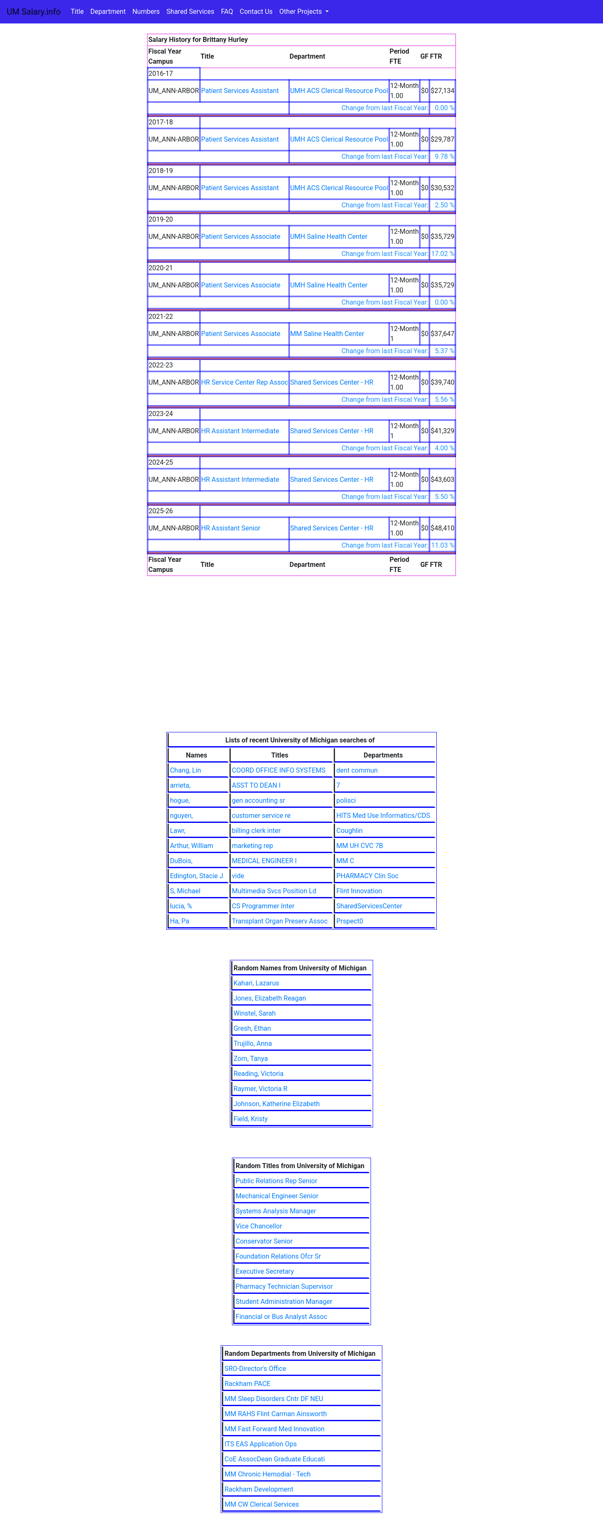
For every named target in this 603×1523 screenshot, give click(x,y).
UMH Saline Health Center (328, 236)
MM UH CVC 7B (359, 846)
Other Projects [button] (301, 12)
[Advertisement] (301, 669)
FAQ (227, 12)
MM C (345, 861)
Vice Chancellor (259, 1226)
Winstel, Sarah (255, 1013)
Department (108, 12)
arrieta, (180, 785)
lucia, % (181, 906)
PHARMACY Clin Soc (367, 876)
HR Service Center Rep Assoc (244, 382)
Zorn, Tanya (251, 1059)
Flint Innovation (359, 891)
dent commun (357, 770)
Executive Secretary (265, 1271)
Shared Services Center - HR (332, 382)
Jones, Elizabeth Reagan (270, 998)
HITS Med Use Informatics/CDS (383, 816)
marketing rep (252, 846)
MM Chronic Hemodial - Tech (267, 1474)
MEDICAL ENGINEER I (264, 861)
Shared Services (190, 12)
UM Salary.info (34, 12)
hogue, (180, 800)
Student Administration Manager (284, 1302)
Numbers (146, 12)
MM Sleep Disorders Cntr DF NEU (273, 1399)
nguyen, (181, 816)
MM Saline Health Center (327, 334)
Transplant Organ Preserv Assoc (280, 921)
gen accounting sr (258, 800)
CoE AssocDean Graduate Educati (274, 1459)
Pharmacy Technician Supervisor (284, 1286)
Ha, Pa (179, 921)
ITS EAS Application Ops (260, 1444)
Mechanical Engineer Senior (277, 1196)
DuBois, (181, 861)
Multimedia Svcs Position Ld (274, 891)
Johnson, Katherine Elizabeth (277, 1104)
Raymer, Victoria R (261, 1089)
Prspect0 (349, 921)
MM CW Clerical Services (261, 1504)
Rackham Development (258, 1489)
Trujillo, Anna (253, 1043)
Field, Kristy (251, 1119)
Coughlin (349, 831)
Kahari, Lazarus (256, 983)
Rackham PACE (247, 1384)
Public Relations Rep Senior (276, 1181)
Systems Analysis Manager (276, 1211)
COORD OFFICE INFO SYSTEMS (278, 770)
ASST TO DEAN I (256, 785)
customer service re (261, 816)
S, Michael (185, 891)
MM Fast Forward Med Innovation (274, 1429)
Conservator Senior (264, 1241)
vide (238, 876)
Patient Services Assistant (240, 91)
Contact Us (256, 12)
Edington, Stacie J (196, 876)
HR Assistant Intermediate (240, 431)
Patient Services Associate (240, 236)
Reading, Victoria (259, 1074)
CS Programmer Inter (263, 906)
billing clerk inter (256, 831)
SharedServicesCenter (369, 906)
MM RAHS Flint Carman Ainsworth (275, 1414)
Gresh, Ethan (252, 1028)
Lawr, (178, 831)
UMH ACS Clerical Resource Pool (339, 91)
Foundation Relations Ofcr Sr (278, 1256)
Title (77, 12)
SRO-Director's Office (255, 1369)
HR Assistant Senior (230, 528)
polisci (346, 800)
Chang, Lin (185, 770)
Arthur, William (191, 846)
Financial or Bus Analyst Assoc (281, 1317)
